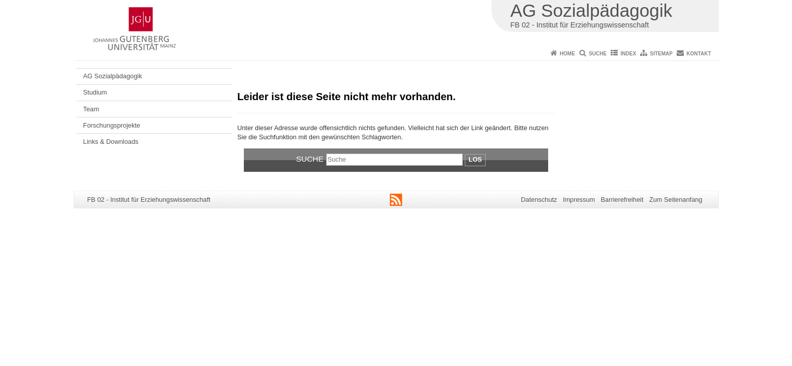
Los (475, 159)
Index (629, 53)
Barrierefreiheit (622, 199)
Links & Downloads (111, 141)
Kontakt (698, 53)
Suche (598, 53)
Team (91, 109)
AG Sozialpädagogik (112, 76)
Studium (95, 92)
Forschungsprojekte (111, 125)
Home (567, 53)
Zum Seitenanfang (676, 199)
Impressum (579, 199)
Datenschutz (539, 199)
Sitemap (661, 53)
